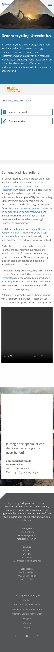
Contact (27, 550)
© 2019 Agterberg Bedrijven (27, 595)
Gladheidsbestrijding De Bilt (27, 560)
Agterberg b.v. (27, 531)
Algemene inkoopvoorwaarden (27, 609)
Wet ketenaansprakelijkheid (27, 604)
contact (5, 302)
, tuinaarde (28, 67)
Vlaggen (27, 618)
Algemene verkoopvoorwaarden (27, 613)
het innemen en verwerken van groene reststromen (22, 52)
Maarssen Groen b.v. (27, 538)
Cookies (27, 623)
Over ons (27, 553)
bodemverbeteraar (11, 67)
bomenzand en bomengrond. (21, 211)
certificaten (7, 278)
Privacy (27, 627)
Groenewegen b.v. (27, 535)
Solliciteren (27, 557)
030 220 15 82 (27, 579)
